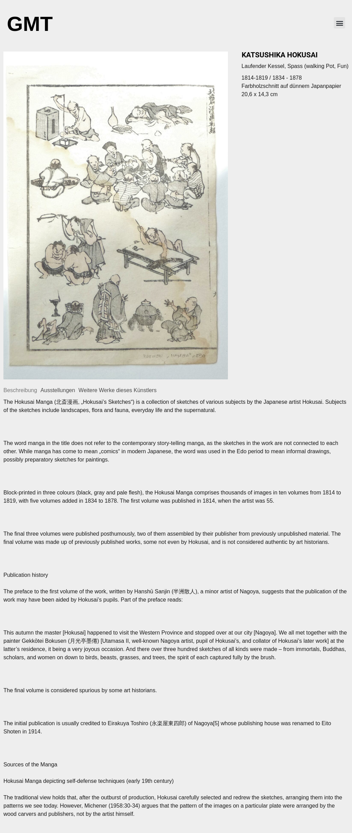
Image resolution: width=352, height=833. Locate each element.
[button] (339, 22)
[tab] (20, 390)
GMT (30, 23)
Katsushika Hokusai (280, 55)
